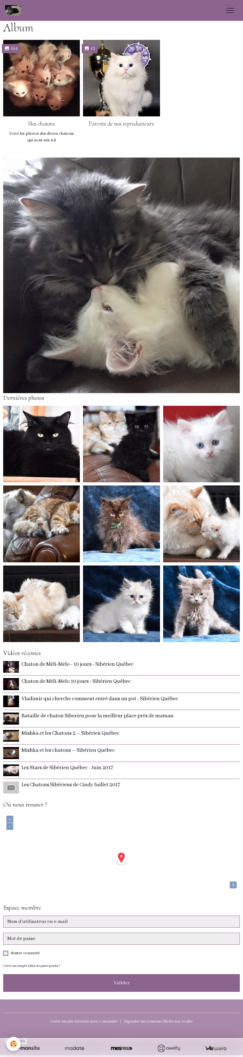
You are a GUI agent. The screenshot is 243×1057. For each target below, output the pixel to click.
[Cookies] (13, 1044)
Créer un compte (15, 966)
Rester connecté (25, 953)
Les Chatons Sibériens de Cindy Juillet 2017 (71, 785)
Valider (122, 983)
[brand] (14, 10)
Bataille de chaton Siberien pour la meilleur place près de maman (98, 716)
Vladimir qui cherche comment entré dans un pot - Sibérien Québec (100, 698)
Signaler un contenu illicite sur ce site (158, 1021)
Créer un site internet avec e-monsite (84, 1021)
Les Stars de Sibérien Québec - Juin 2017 (67, 767)
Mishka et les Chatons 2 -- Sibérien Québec (70, 733)
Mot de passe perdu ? (45, 966)
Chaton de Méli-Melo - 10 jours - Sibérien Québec (78, 664)
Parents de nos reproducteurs (121, 123)
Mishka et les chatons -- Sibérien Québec (68, 750)
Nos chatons (41, 123)
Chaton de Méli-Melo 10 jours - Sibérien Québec (76, 681)
